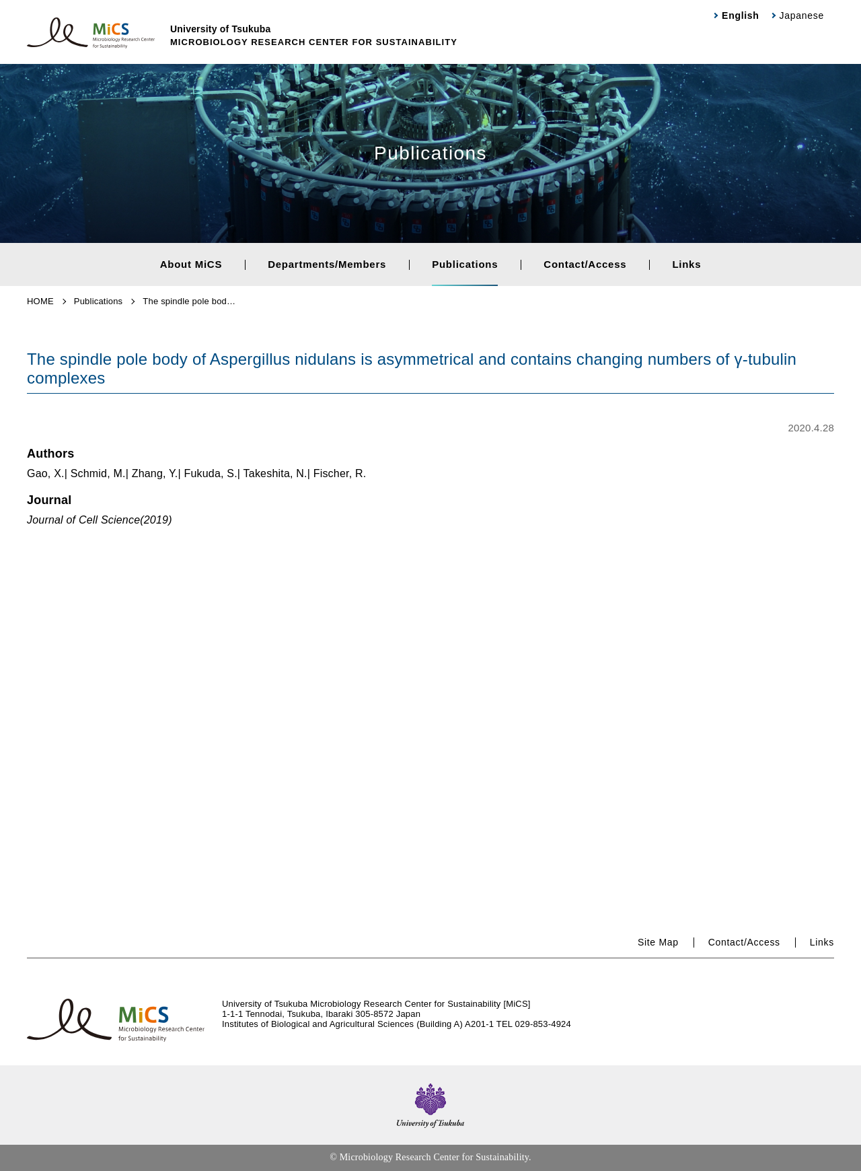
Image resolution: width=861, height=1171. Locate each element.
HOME (40, 301)
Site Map (658, 942)
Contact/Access (585, 264)
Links (686, 264)
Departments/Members (327, 264)
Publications (465, 264)
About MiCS (191, 264)
